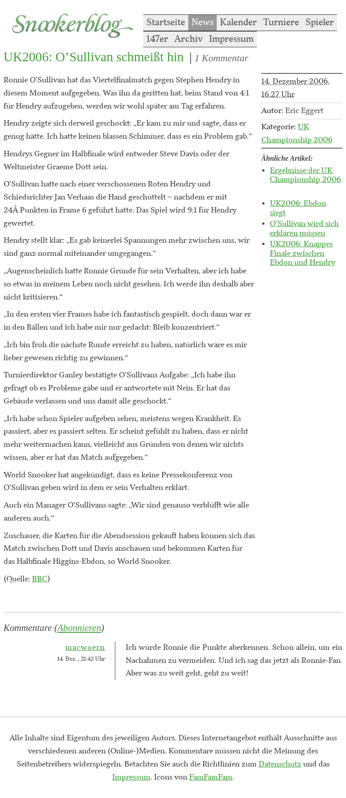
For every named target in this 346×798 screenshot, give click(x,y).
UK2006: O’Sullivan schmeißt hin (94, 57)
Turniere (281, 22)
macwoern (85, 647)
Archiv (188, 39)
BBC (39, 579)
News (202, 22)
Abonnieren (79, 627)
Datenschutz (280, 764)
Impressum (231, 39)
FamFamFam (210, 777)
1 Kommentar (221, 58)
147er (157, 39)
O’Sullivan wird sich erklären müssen (304, 228)
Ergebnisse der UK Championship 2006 (305, 175)
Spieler (319, 22)
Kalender (238, 22)
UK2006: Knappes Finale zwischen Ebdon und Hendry (302, 254)
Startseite (165, 22)
